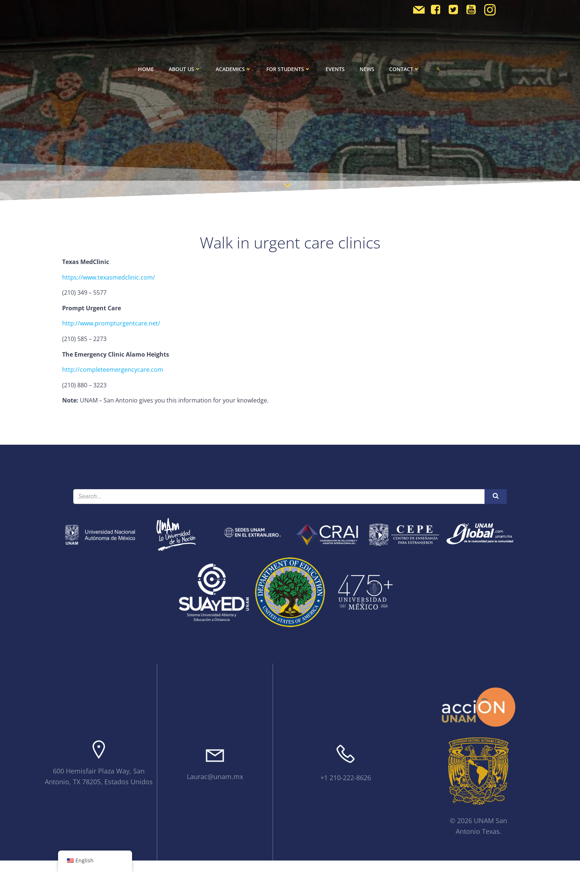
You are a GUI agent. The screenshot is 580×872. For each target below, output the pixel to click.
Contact (404, 69)
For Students (288, 69)
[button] (438, 69)
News (367, 69)
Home (146, 69)
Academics (234, 69)
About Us (185, 69)
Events (335, 69)
